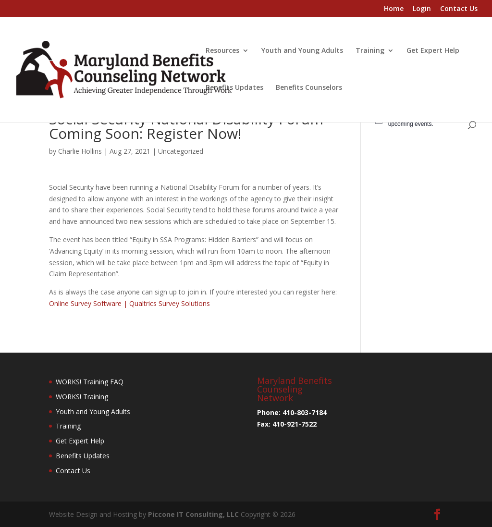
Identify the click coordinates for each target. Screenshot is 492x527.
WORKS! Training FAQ (89, 381)
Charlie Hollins (80, 151)
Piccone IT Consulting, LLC (194, 514)
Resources (222, 51)
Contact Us (459, 9)
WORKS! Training (82, 396)
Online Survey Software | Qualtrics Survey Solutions (129, 303)
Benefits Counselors (309, 88)
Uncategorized (180, 151)
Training (370, 51)
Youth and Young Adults (302, 51)
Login (422, 9)
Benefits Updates (234, 88)
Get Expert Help (432, 51)
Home (394, 9)
